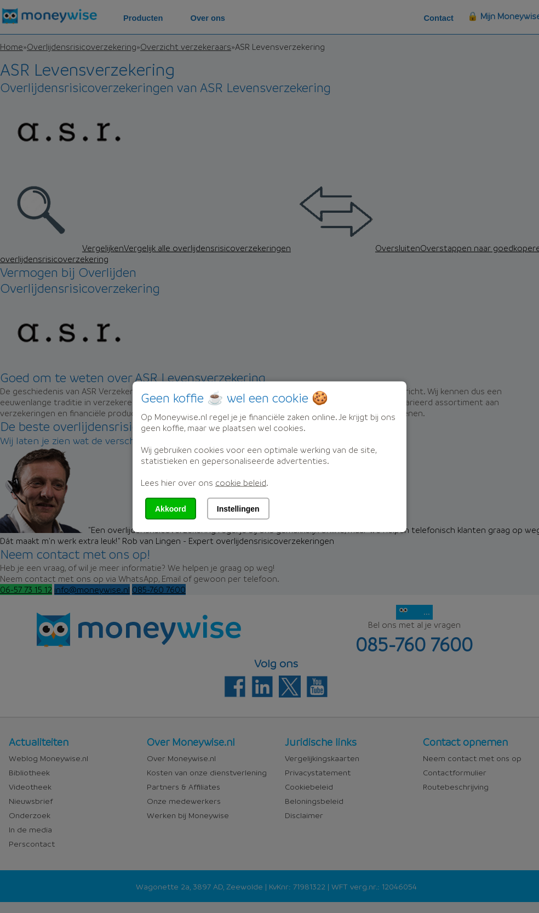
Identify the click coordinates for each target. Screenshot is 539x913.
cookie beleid (240, 482)
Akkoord (170, 508)
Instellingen (238, 508)
